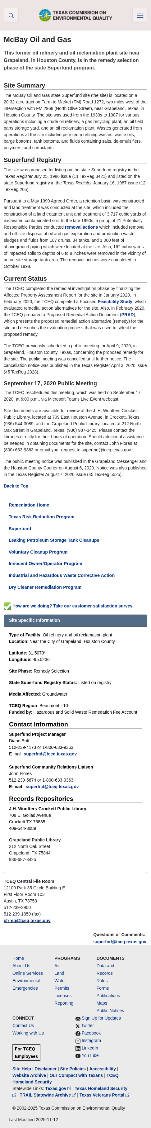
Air (57, 965)
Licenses (62, 995)
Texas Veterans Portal (104, 1094)
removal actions (81, 227)
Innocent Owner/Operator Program (45, 563)
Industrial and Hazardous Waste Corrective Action (62, 575)
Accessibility (103, 1068)
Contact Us (23, 1025)
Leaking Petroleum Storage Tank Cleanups (54, 540)
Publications (108, 995)
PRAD (127, 314)
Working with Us (28, 1032)
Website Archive (29, 1075)
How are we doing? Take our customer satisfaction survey (68, 605)
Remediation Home (29, 504)
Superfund (20, 528)
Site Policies (73, 1068)
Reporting (63, 1003)
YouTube (90, 1055)
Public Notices (110, 1010)
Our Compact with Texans (76, 1075)
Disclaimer (45, 1068)
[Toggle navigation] (139, 15)
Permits (61, 988)
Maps (102, 1003)
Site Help (21, 1068)
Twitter (87, 1025)
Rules (102, 980)
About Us (21, 965)
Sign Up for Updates (101, 1018)
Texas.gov (58, 1088)
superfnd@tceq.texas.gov (119, 941)
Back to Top (16, 485)
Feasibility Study (115, 301)
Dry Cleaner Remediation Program (45, 587)
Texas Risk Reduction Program (42, 516)
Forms (103, 988)
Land (59, 973)
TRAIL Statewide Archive (48, 1094)
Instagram (91, 1040)
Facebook (91, 1032)
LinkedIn (90, 1047)
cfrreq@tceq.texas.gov (27, 920)
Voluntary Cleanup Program (38, 552)
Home (18, 958)
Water (60, 980)
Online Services (27, 973)
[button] (11, 15)
